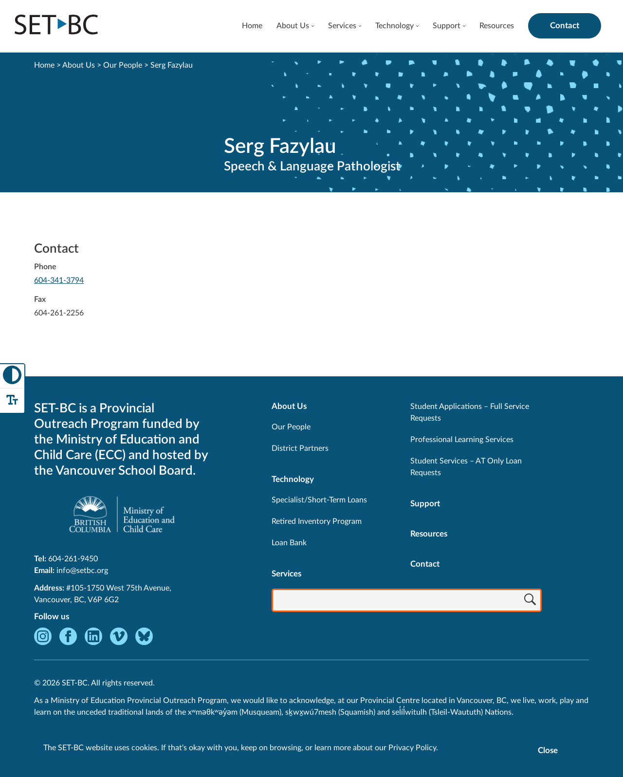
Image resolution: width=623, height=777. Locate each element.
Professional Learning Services (461, 440)
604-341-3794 (59, 280)
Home (252, 26)
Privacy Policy (412, 748)
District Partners (300, 448)
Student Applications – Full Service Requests (469, 412)
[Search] (530, 601)
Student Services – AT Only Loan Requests (466, 467)
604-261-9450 (73, 559)
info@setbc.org (82, 570)
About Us (292, 26)
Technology (394, 26)
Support (446, 26)
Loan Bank (289, 543)
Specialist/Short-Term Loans (319, 500)
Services (342, 26)
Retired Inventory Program (317, 521)
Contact (564, 25)
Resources (496, 26)
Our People (122, 65)
